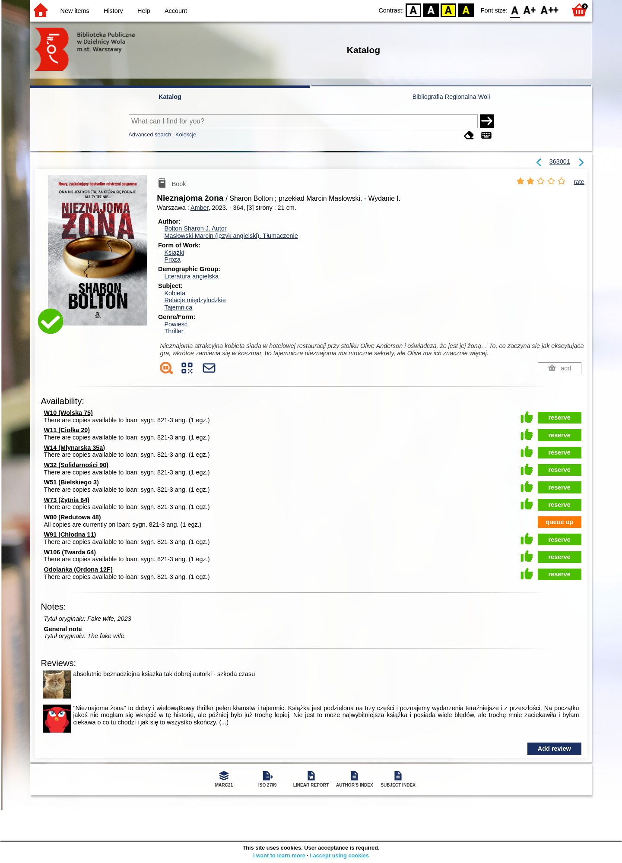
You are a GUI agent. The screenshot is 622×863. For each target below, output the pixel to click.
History (113, 10)
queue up (559, 521)
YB (448, 9)
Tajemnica (178, 307)
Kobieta (174, 293)
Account (176, 10)
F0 (515, 9)
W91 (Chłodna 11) (70, 534)
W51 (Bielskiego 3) (71, 482)
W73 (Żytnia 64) (67, 499)
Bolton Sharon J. (195, 228)
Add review (554, 748)
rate (579, 181)
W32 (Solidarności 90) (76, 465)
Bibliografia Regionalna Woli (451, 96)
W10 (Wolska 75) (68, 412)
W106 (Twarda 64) (70, 552)
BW (431, 9)
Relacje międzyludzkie (194, 300)
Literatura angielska (191, 276)
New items (74, 10)
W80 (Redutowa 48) (72, 517)
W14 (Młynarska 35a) (74, 447)
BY (465, 9)
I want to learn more (279, 855)
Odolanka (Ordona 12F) (78, 569)
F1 (530, 9)
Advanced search (150, 134)
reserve (560, 417)
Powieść (175, 324)
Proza (172, 259)
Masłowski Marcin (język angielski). (231, 235)
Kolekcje (185, 134)
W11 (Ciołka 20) (67, 430)
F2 (550, 9)
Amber (199, 207)
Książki (174, 252)
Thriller (173, 331)
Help (143, 10)
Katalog (170, 96)
